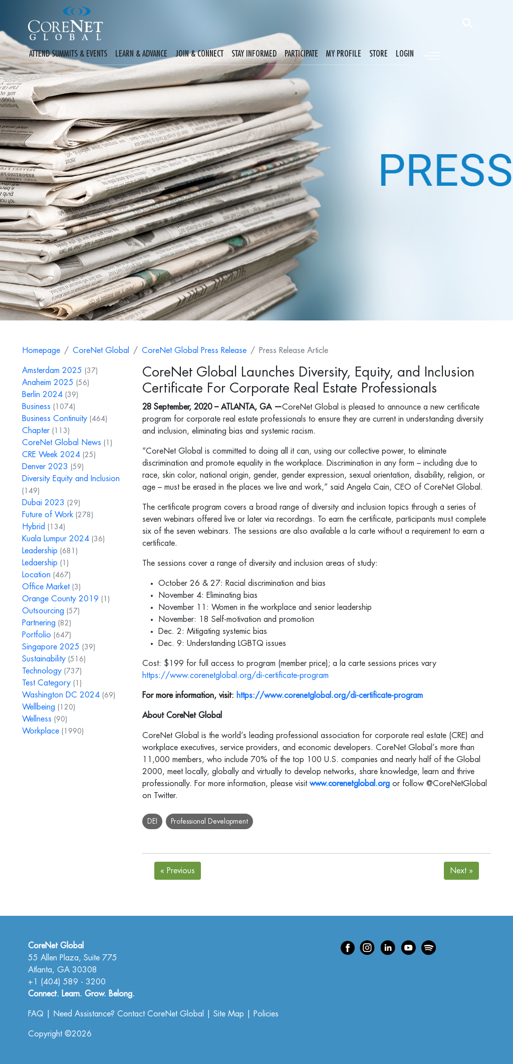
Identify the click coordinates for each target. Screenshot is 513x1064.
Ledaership (40, 563)
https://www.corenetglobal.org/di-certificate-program (235, 675)
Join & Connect (199, 53)
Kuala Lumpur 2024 (55, 539)
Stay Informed (254, 53)
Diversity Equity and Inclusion (71, 479)
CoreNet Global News (61, 443)
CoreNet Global (101, 350)
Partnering (39, 623)
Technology (42, 671)
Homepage (41, 350)
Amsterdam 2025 (52, 371)
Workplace (40, 731)
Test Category (46, 683)
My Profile (343, 53)
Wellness (37, 719)
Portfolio (36, 635)
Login (405, 53)
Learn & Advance (141, 53)
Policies (266, 1014)
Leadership (40, 551)
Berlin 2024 (42, 395)
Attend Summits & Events (68, 53)
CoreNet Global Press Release (194, 350)
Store (378, 53)
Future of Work (47, 515)
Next (461, 871)
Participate (301, 53)
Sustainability (44, 659)
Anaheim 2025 (48, 383)
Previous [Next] (177, 871)
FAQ (36, 1014)
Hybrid (33, 527)
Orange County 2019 (60, 599)
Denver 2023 (45, 467)
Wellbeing (38, 707)
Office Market (46, 587)
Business (36, 407)
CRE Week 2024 (51, 455)
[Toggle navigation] (432, 54)
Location (36, 575)
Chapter (36, 431)
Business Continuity (54, 419)
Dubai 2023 (43, 503)
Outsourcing (43, 611)
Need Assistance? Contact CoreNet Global (128, 1014)
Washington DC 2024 (61, 695)
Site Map (228, 1014)
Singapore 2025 (51, 647)
